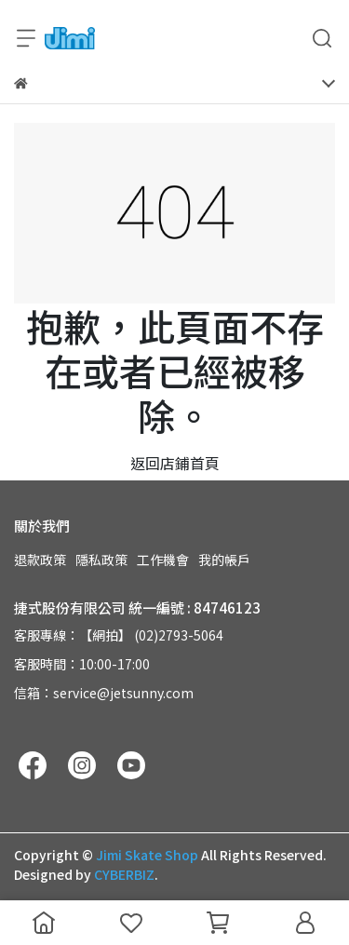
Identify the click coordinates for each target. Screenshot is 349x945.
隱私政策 (101, 559)
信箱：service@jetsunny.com (104, 692)
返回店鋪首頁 (175, 463)
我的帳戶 (224, 559)
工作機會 (163, 559)
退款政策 (40, 559)
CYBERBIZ (124, 874)
